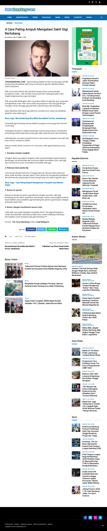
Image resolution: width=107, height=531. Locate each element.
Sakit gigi (18, 236)
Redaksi (16, 524)
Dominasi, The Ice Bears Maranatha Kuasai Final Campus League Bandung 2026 (91, 445)
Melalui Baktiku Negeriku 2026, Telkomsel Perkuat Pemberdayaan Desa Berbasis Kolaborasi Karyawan (91, 224)
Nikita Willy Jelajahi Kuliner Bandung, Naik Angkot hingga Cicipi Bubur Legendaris (91, 331)
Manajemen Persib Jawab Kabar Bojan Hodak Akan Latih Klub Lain (90, 194)
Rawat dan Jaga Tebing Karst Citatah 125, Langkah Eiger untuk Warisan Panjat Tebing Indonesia (91, 406)
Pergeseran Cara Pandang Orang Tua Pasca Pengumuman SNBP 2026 (91, 364)
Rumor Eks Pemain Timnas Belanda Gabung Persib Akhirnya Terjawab (90, 181)
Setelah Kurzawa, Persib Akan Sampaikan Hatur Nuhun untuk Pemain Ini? (91, 208)
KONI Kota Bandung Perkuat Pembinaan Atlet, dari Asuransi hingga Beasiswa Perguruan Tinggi (90, 431)
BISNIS (67, 17)
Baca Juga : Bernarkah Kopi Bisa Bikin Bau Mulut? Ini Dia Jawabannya (35, 118)
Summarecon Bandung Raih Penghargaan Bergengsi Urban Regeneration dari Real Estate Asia (90, 127)
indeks (89, 17)
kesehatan (9, 37)
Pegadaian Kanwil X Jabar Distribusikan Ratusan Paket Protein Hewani (90, 81)
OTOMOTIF (78, 17)
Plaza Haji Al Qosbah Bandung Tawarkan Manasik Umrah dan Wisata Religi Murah (91, 301)
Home (9, 17)
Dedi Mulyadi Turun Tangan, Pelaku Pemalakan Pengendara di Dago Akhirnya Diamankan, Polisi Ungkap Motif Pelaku (91, 145)
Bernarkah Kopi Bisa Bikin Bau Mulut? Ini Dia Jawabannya (20, 246)
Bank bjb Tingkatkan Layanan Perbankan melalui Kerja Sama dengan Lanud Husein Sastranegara (91, 110)
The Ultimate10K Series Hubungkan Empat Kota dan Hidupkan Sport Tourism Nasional (90, 391)
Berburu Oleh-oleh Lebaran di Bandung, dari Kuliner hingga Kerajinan (91, 377)
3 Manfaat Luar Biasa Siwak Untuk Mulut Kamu (53, 246)
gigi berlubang (30, 236)
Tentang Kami (9, 524)
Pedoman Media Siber (39, 524)
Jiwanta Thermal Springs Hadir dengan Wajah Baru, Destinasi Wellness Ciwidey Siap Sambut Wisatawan (85, 271)
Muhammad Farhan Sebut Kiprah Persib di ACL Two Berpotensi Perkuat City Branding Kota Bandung (91, 95)
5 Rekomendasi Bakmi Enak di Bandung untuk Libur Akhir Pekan (91, 316)
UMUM (57, 17)
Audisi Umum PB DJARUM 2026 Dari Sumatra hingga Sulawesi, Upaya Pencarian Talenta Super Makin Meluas (90, 477)
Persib (35, 17)
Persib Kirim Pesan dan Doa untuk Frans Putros (91, 170)
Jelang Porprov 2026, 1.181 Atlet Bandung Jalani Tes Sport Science (91, 492)
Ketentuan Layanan (26, 524)
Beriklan (50, 524)
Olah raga (46, 17)
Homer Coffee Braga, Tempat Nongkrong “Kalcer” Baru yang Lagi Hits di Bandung (91, 286)
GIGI (10, 236)
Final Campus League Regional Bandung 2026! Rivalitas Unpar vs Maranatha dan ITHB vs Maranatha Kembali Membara (91, 460)
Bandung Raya (22, 17)
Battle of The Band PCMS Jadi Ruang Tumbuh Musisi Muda (91, 352)
